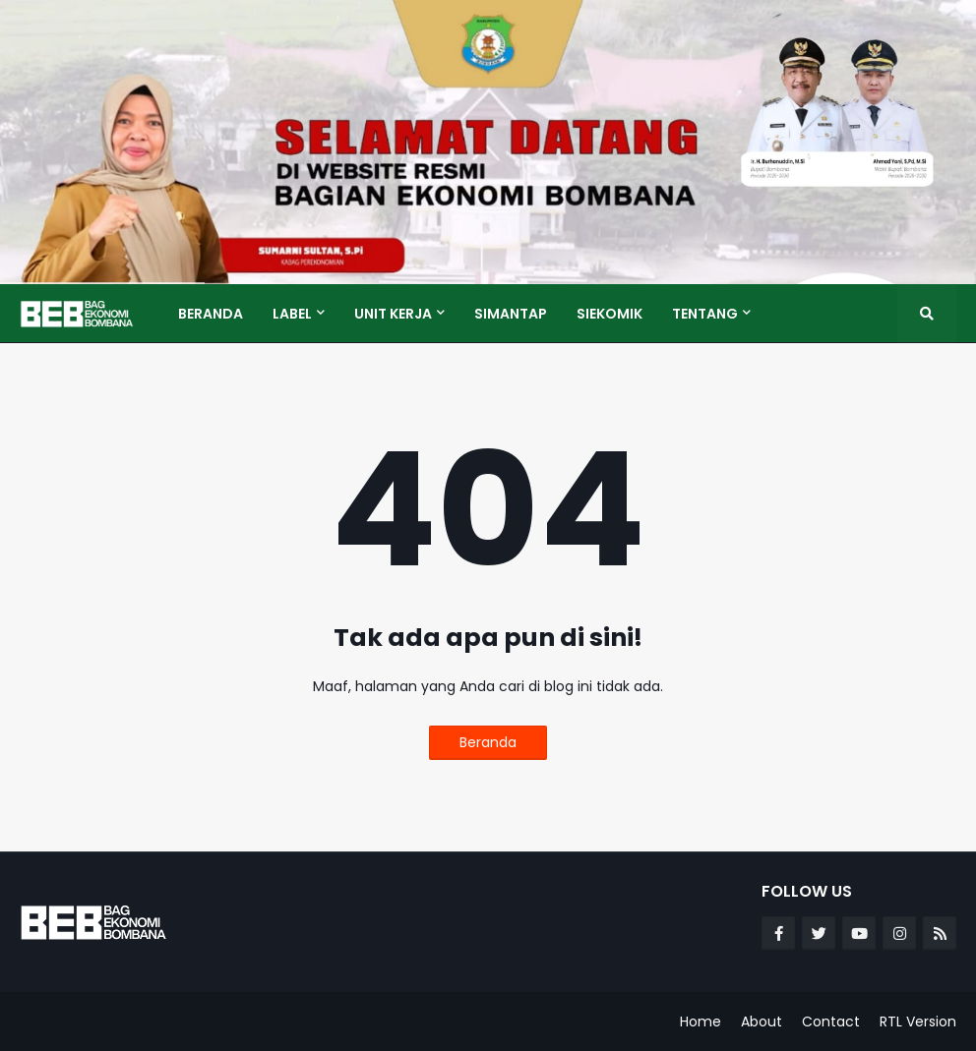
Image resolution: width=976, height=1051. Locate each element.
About (761, 1021)
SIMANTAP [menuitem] (510, 313)
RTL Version (918, 1021)
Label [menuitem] (292, 313)
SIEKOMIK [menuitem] (609, 313)
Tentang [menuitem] (705, 313)
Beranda (488, 742)
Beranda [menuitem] (210, 313)
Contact (831, 1021)
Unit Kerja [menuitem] (393, 313)
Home (700, 1021)
